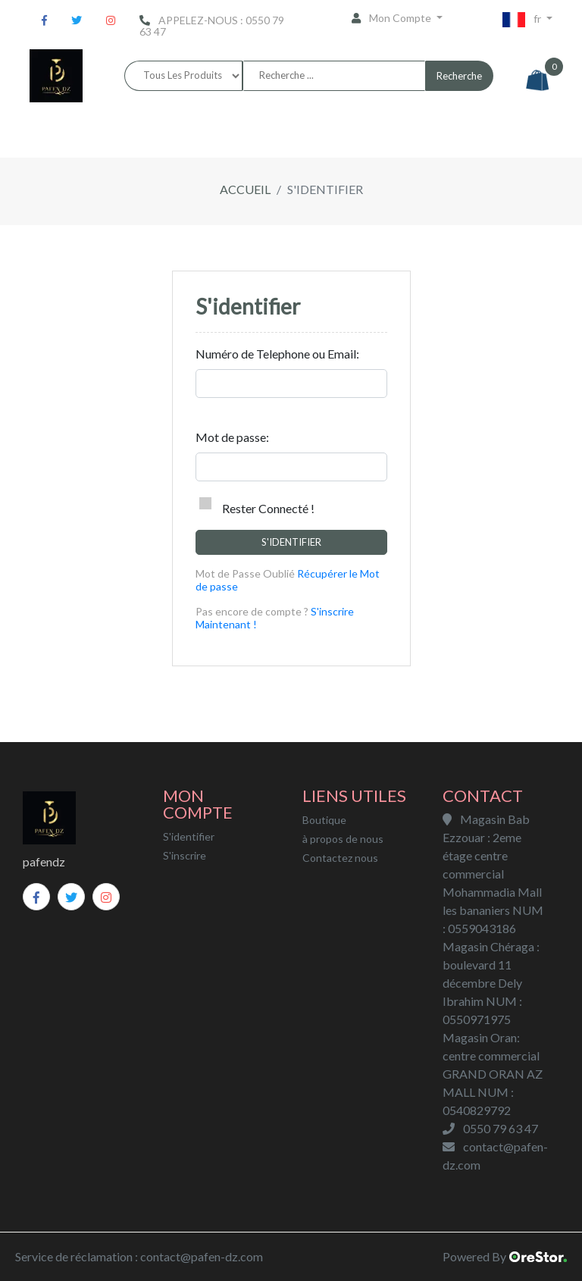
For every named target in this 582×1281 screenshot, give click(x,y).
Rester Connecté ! (256, 506)
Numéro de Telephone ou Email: (277, 353)
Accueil (245, 189)
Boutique (324, 819)
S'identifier (291, 542)
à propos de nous (342, 838)
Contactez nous (340, 857)
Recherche (459, 76)
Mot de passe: (232, 437)
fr (522, 19)
